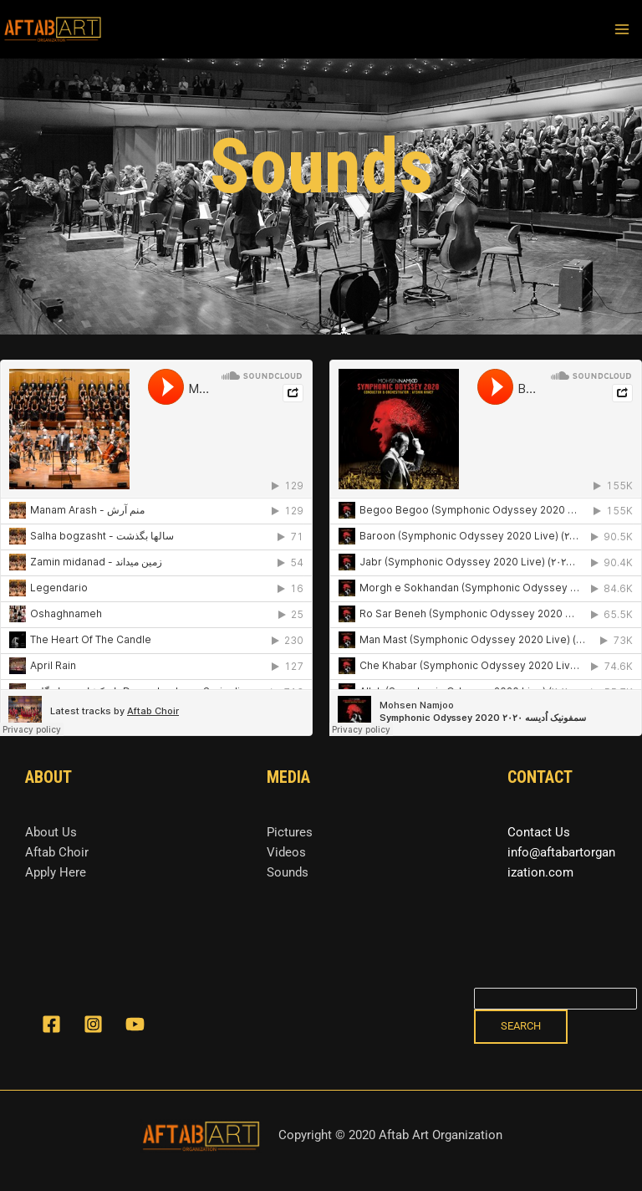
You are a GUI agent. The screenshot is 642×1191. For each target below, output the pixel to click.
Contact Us (538, 832)
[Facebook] (51, 1024)
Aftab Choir (57, 852)
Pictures (290, 832)
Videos (286, 852)
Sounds (287, 872)
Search (521, 1026)
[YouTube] (135, 1024)
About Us (51, 832)
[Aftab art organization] (53, 29)
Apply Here (55, 872)
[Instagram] (93, 1024)
